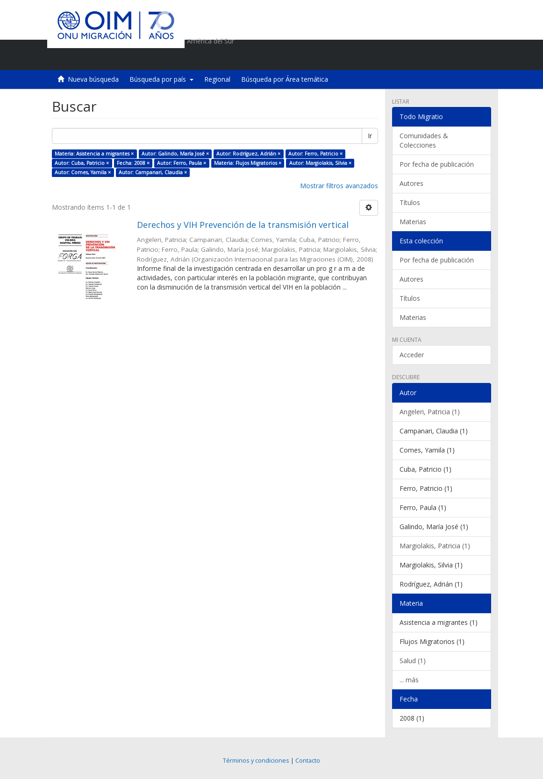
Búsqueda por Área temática (284, 79)
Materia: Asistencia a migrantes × (94, 153)
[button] (430, 58)
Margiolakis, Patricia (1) (435, 545)
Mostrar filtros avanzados (339, 185)
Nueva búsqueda (93, 79)
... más (409, 679)
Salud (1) (413, 660)
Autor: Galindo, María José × (175, 153)
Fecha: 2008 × (133, 163)
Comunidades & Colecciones (424, 140)
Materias (413, 221)
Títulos (410, 202)
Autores (411, 183)
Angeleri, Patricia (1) (430, 411)
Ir (370, 135)
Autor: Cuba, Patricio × (82, 163)
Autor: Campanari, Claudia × (153, 172)
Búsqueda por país (161, 79)
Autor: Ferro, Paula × (181, 163)
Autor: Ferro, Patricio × (315, 153)
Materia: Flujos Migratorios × (247, 163)
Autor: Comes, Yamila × (83, 172)
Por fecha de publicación (437, 164)
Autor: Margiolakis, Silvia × (320, 163)
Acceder (412, 354)
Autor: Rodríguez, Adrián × (248, 153)
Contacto (307, 761)
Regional (217, 79)
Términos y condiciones (256, 761)
